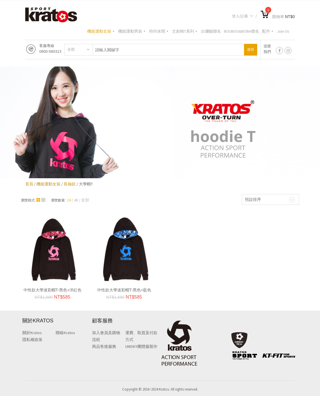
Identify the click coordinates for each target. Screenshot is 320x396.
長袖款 (70, 184)
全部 (71, 49)
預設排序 (253, 199)
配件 (268, 31)
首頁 (29, 184)
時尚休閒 (159, 31)
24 (69, 200)
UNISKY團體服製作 (141, 346)
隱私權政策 (32, 339)
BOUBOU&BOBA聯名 (241, 31)
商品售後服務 (104, 346)
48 (76, 200)
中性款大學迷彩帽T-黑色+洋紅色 (53, 290)
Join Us (283, 31)
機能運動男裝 (132, 31)
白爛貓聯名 (211, 31)
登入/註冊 (242, 16)
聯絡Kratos (65, 332)
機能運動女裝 (101, 31)
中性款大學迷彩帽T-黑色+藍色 (124, 290)
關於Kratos (32, 332)
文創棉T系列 (185, 31)
